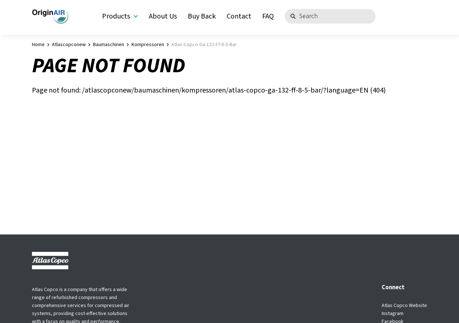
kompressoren (147, 44)
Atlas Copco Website (404, 305)
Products (120, 16)
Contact (239, 16)
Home (38, 44)
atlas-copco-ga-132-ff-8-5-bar (204, 44)
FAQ (268, 16)
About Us (163, 16)
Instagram (392, 313)
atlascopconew (69, 44)
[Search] (330, 16)
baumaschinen (108, 44)
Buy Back (202, 16)
